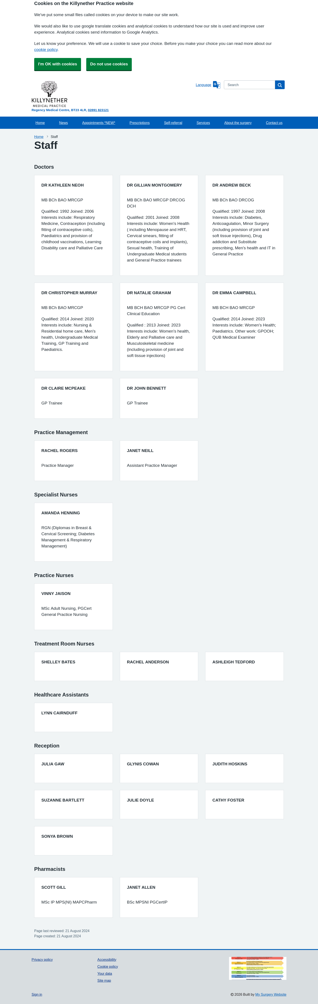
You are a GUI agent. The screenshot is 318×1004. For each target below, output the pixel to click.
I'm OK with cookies (57, 64)
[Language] (208, 84)
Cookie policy (107, 966)
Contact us (274, 122)
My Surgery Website (270, 994)
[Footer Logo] (257, 968)
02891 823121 (98, 110)
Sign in (37, 994)
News (63, 122)
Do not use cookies (109, 64)
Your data (104, 973)
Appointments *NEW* (98, 122)
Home (40, 122)
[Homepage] (113, 94)
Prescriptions (140, 122)
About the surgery (238, 122)
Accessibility (106, 959)
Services (203, 122)
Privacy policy (42, 959)
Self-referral (173, 122)
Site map (104, 980)
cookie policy (46, 50)
